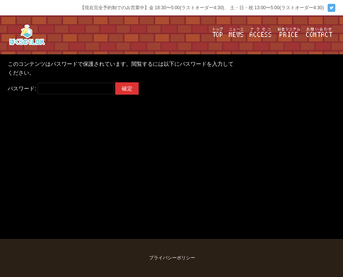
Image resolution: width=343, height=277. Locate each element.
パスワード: (61, 88)
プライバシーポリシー (172, 257)
